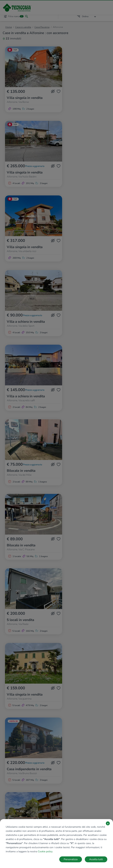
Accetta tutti (96, 859)
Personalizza (70, 859)
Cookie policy (45, 851)
